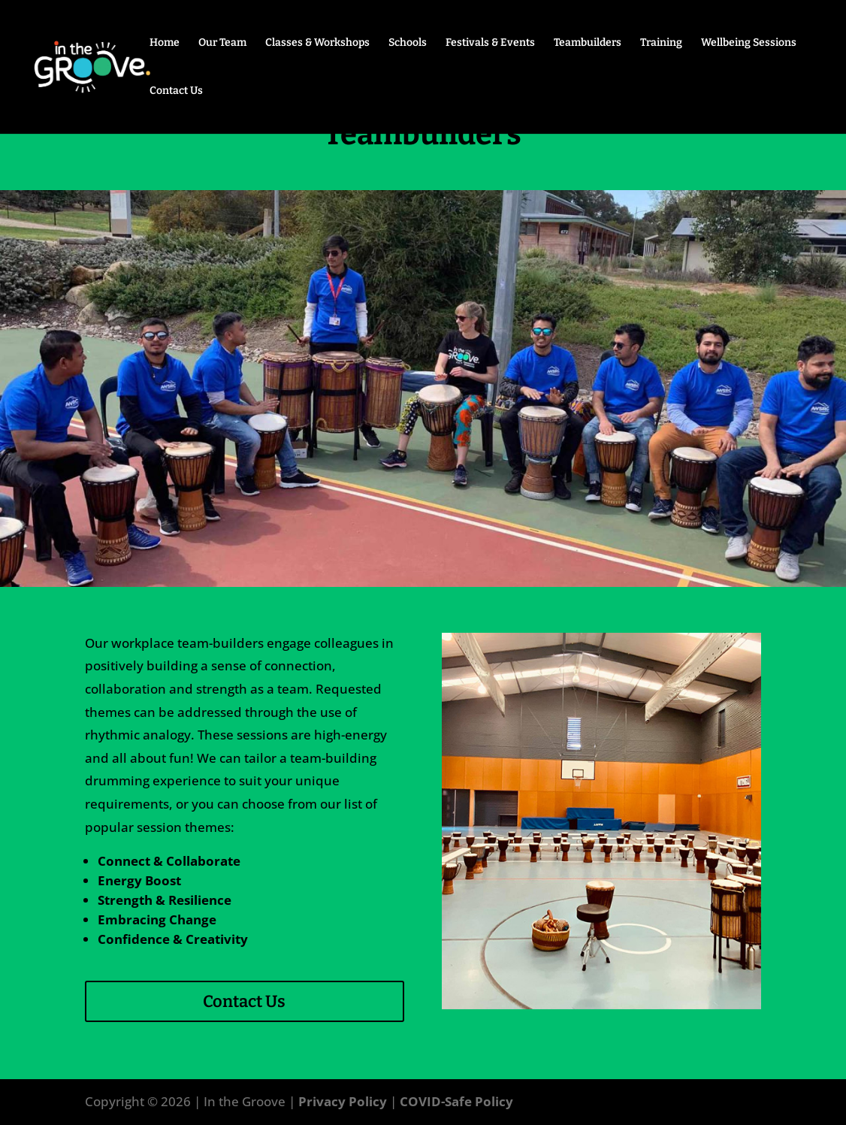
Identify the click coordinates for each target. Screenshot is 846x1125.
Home (165, 43)
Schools (407, 43)
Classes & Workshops (317, 43)
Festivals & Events (490, 43)
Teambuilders (587, 43)
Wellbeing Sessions (748, 43)
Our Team (222, 43)
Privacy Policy (342, 1101)
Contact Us (176, 91)
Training (661, 43)
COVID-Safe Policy (456, 1101)
